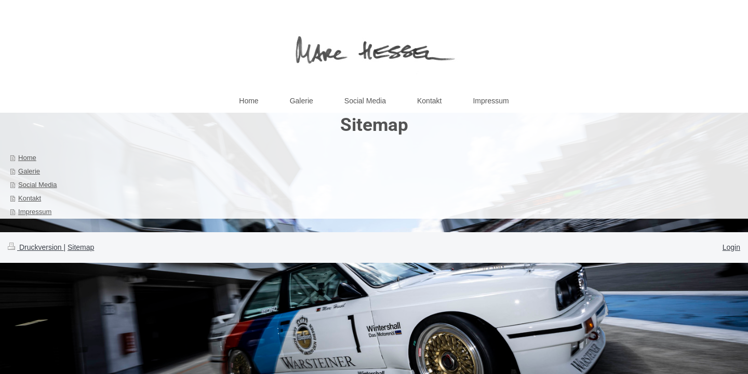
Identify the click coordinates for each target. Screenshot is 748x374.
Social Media (37, 185)
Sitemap (81, 247)
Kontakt (29, 198)
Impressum (34, 212)
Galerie (29, 171)
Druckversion (35, 247)
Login (731, 247)
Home (27, 158)
